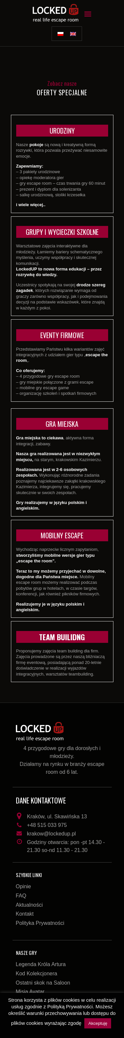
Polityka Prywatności (40, 923)
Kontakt (25, 914)
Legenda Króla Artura (41, 964)
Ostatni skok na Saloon (43, 983)
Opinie (23, 886)
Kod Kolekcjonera (36, 973)
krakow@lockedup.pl (51, 833)
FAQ (21, 895)
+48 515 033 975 (47, 825)
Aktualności (29, 905)
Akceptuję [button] (97, 1023)
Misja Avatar (30, 991)
